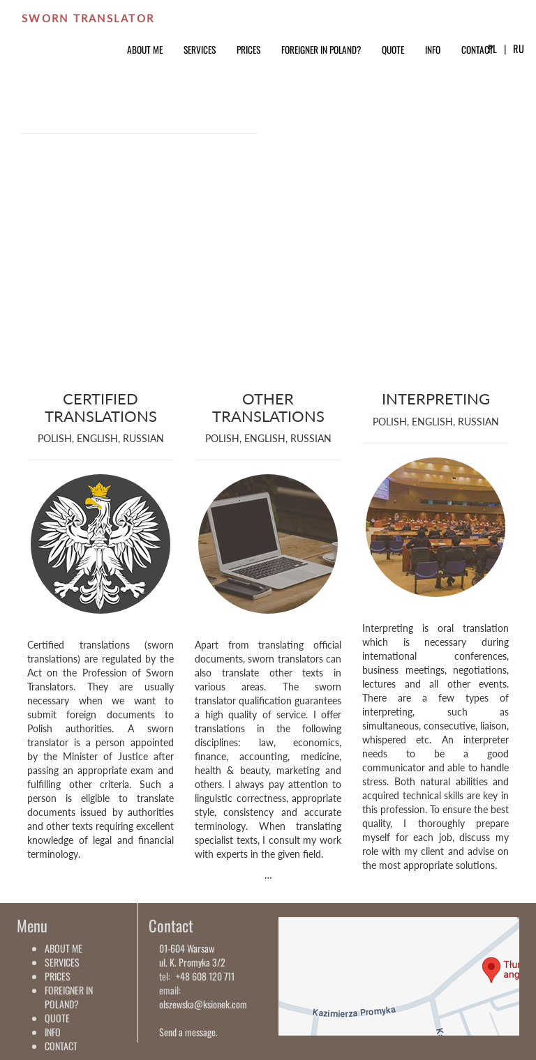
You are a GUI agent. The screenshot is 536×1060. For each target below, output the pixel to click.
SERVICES (200, 49)
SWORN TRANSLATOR (88, 18)
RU (518, 48)
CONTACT (477, 49)
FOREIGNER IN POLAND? (321, 49)
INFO (432, 49)
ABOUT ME (145, 49)
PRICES (248, 49)
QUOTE (393, 49)
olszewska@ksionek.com (203, 1004)
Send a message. (188, 1031)
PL (492, 48)
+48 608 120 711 (205, 976)
